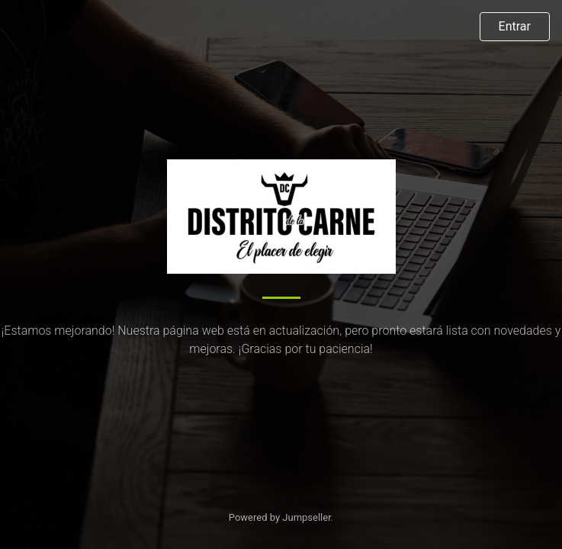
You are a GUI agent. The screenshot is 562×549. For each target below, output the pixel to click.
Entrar (515, 26)
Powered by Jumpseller (280, 517)
